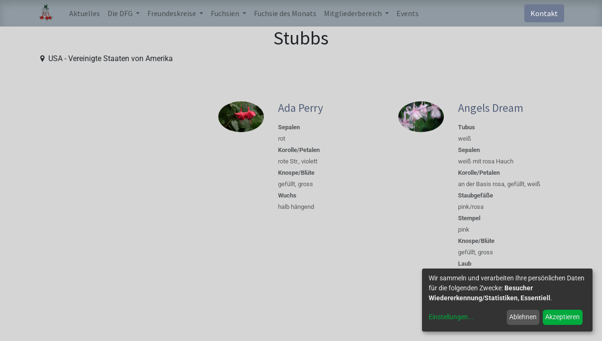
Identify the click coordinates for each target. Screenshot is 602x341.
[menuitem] (84, 13)
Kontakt (544, 13)
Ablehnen (523, 317)
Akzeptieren (562, 317)
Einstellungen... (451, 317)
